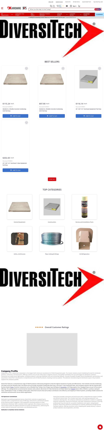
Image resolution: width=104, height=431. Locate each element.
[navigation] (75, 14)
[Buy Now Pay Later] (98, 1)
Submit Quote (59, 2)
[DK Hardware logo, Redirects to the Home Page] (15, 8)
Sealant (73, 389)
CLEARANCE (99, 14)
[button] (2, 8)
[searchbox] (65, 9)
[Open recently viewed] (67, 6)
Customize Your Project (19, 14)
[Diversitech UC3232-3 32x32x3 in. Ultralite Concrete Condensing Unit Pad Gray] (52, 79)
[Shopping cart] (79, 6)
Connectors (63, 387)
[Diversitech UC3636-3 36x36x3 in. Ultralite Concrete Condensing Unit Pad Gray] (15, 79)
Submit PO (67, 2)
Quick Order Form (86, 2)
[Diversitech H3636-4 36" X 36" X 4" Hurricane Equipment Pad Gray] (88, 79)
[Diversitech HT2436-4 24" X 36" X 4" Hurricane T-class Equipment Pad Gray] (15, 133)
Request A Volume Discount (45, 14)
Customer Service (72, 14)
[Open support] (100, 427)
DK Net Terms (76, 2)
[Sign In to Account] (74, 6)
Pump (12, 387)
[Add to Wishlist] (26, 68)
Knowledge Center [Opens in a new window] (87, 14)
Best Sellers (33, 14)
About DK (51, 2)
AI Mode (97, 9)
